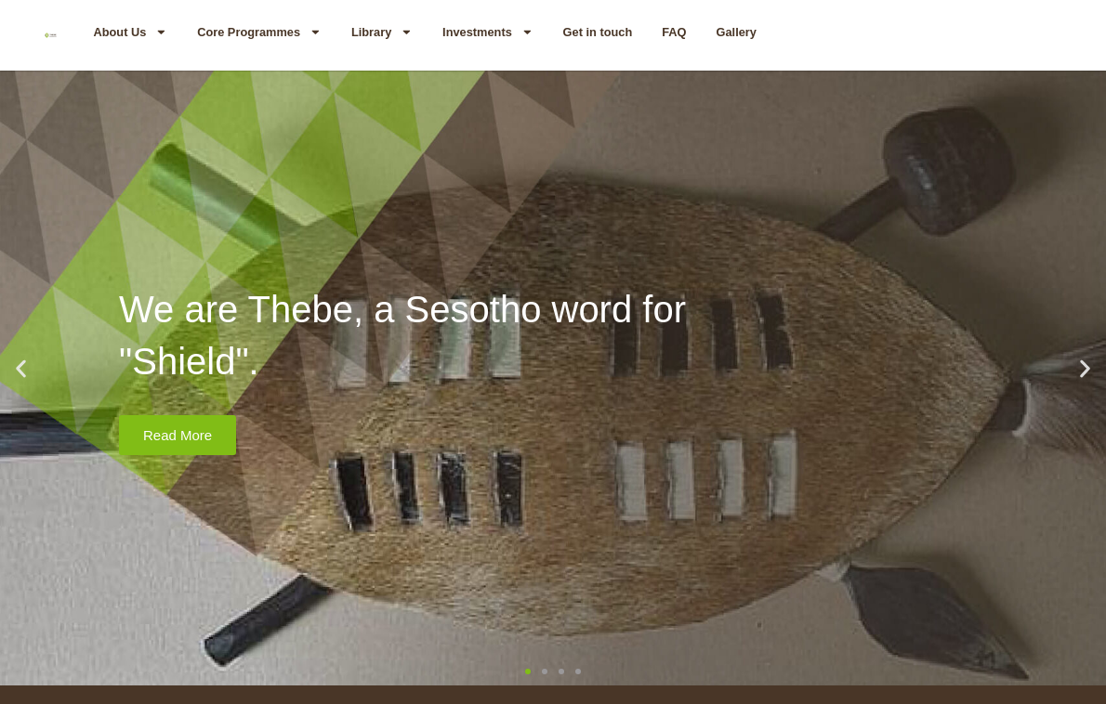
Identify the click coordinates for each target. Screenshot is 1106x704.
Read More (177, 435)
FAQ (674, 32)
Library (382, 32)
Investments (487, 32)
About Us (130, 32)
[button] (21, 369)
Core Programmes (259, 32)
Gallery (737, 32)
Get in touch (598, 32)
